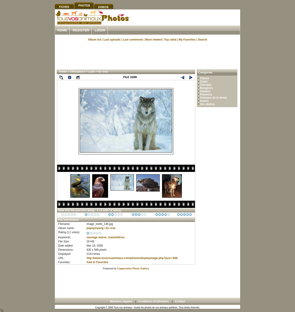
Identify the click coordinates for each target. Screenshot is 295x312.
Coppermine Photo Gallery (133, 268)
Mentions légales (121, 301)
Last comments (133, 39)
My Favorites (187, 39)
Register (81, 30)
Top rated (170, 39)
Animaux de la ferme (213, 97)
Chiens (204, 78)
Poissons (206, 94)
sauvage (91, 237)
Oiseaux (205, 91)
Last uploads (112, 39)
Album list (94, 39)
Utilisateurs (77, 71)
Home (62, 30)
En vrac (103, 71)
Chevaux (205, 84)
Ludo (91, 71)
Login (100, 30)
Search (202, 39)
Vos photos (207, 104)
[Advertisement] (186, 22)
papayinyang (94, 228)
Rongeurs (206, 88)
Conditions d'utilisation (153, 301)
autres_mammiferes (111, 237)
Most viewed (153, 39)
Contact (180, 301)
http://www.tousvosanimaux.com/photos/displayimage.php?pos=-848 (131, 258)
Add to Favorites (97, 262)
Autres (204, 101)
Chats (203, 81)
